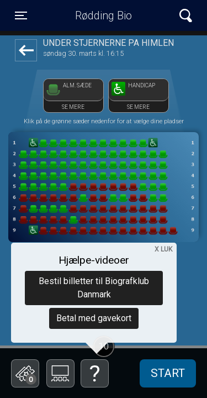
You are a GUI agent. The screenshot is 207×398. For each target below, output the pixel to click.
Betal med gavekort (93, 318)
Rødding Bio (103, 15)
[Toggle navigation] (21, 15)
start (168, 373)
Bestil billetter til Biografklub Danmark (94, 288)
